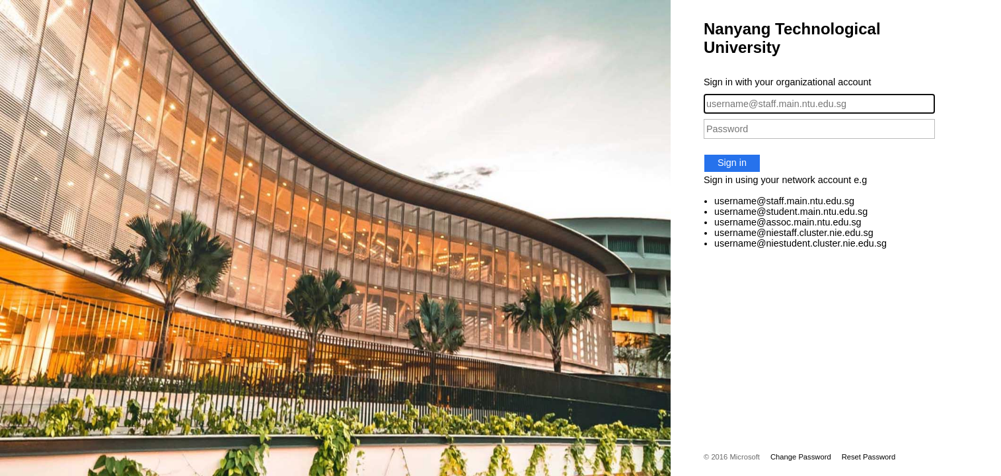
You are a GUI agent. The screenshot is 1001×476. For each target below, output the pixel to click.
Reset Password (869, 457)
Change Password (800, 457)
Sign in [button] (732, 162)
